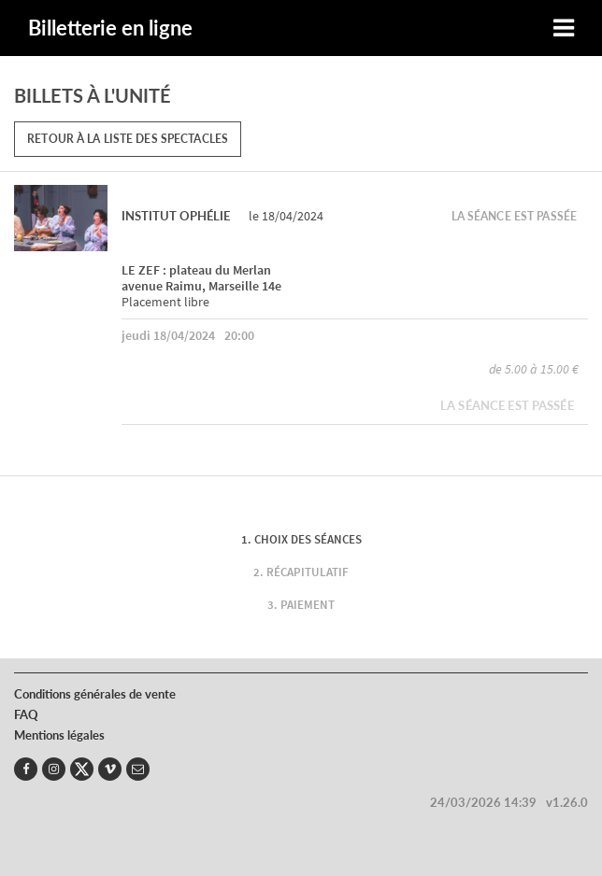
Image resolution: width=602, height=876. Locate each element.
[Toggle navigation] (563, 28)
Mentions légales (59, 735)
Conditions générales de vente (95, 693)
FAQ (26, 714)
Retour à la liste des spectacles (127, 139)
